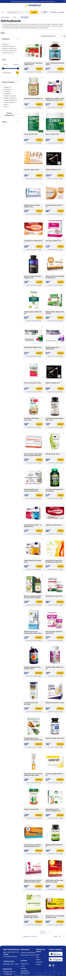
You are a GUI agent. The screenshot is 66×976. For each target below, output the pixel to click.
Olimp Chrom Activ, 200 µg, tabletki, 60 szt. (32, 206)
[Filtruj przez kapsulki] (6, 94)
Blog (37, 955)
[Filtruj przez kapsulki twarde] (8, 102)
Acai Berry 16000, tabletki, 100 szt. (54, 667)
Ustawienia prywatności (25, 972)
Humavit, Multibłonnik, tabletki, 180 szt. (55, 63)
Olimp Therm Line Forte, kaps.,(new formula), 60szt (55, 881)
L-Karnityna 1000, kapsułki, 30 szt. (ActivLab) (54, 490)
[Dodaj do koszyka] (39, 68)
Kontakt (23, 968)
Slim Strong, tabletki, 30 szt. (54, 240)
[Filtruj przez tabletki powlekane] (9, 100)
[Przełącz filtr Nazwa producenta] (10, 114)
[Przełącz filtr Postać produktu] (10, 83)
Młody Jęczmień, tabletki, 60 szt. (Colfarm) (55, 312)
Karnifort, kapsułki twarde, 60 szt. (54, 774)
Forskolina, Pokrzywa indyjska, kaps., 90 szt (55, 419)
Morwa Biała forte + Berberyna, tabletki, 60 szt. (33, 63)
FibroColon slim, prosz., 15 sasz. (55, 702)
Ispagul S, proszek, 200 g (31, 809)
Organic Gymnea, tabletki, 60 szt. (32, 312)
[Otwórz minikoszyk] (61, 12)
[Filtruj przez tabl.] (5, 107)
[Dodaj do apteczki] (42, 42)
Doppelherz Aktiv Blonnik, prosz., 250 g (31, 419)
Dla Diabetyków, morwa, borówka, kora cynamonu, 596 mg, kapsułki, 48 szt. (33, 739)
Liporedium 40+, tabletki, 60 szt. (33, 240)
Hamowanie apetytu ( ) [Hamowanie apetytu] (8, 46)
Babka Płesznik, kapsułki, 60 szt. (33, 98)
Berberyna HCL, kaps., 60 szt (54, 596)
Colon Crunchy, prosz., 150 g (32, 383)
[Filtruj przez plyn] (5, 104)
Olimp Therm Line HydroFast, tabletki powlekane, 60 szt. (32, 845)
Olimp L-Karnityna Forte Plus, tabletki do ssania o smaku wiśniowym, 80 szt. (32, 881)
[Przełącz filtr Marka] (10, 121)
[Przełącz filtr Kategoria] (10, 39)
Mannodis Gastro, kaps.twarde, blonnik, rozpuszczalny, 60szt (33, 454)
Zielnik (38, 964)
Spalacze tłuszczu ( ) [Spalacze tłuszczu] (8, 53)
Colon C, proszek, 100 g (52, 134)
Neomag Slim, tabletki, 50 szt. (33, 347)
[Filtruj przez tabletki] (6, 87)
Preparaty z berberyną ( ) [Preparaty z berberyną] (9, 48)
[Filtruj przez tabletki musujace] (9, 98)
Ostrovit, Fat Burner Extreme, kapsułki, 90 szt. (32, 277)
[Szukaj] (28, 12)
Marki (38, 959)
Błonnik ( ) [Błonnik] (5, 44)
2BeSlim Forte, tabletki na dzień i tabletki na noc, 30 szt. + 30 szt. (55, 99)
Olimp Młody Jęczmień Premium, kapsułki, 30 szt (53, 810)
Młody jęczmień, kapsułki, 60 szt (54, 845)
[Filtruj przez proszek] (6, 91)
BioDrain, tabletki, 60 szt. (53, 383)
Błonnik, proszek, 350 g (52, 454)
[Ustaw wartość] (17, 72)
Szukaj (34, 12)
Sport (14, 17)
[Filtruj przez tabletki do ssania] (9, 96)
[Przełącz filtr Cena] (10, 60)
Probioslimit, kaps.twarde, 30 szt (54, 206)
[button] (40, 72)
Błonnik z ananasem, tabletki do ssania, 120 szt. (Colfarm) (32, 596)
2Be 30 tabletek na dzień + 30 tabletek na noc (32, 525)
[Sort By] (51, 36)
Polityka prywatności (28, 953)
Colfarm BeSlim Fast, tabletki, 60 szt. (32, 561)
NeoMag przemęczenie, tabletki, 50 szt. (52, 348)
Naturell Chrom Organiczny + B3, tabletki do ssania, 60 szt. (54, 561)
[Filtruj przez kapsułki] (6, 89)
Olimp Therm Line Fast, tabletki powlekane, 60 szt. (55, 916)
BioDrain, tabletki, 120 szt (53, 169)
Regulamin (24, 964)
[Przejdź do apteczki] (53, 12)
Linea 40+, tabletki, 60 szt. (31, 169)
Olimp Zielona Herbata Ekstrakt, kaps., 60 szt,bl (31, 916)
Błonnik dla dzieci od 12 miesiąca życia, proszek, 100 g (33, 632)
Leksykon (39, 962)
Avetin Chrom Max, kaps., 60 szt (55, 738)
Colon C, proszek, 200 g (31, 134)
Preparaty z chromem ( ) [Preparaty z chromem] (9, 50)
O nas (23, 966)
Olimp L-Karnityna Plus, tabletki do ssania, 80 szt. (55, 277)
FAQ (37, 957)
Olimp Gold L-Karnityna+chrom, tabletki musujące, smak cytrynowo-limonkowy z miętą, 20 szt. (33, 774)
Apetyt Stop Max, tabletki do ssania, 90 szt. (54, 632)
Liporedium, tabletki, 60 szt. (54, 525)
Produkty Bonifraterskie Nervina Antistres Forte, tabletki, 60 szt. (31, 490)
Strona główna (5, 17)
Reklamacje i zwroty (28, 955)
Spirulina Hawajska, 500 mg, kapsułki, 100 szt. (32, 667)
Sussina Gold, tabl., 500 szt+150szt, (31, 703)
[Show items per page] (61, 936)
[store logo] (33, 5)
